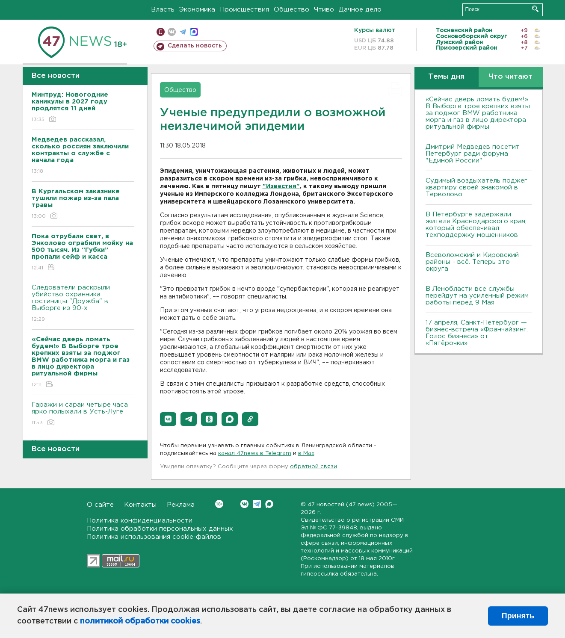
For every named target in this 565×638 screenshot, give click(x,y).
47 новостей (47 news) (341, 504)
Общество (291, 9)
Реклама (181, 505)
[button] (168, 419)
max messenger (194, 32)
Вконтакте (219, 504)
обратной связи (313, 466)
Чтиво (324, 9)
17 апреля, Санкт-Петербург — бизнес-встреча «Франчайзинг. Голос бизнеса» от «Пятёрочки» (477, 333)
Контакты (140, 505)
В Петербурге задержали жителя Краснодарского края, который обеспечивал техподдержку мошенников (476, 225)
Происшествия (244, 9)
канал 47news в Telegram (254, 453)
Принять (518, 615)
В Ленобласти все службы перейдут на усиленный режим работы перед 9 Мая (477, 295)
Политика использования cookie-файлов (154, 537)
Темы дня (446, 77)
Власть (163, 9)
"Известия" (281, 186)
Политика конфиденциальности (139, 520)
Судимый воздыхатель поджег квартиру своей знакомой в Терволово (476, 187)
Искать (535, 9)
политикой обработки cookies (140, 621)
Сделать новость (195, 45)
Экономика (197, 9)
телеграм (183, 32)
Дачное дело (360, 9)
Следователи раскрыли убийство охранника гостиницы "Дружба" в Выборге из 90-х (83, 304)
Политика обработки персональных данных (160, 529)
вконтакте (172, 32)
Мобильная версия (161, 32)
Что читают (510, 77)
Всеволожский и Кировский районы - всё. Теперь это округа (472, 262)
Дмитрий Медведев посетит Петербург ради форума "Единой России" (473, 153)
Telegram (257, 504)
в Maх (306, 453)
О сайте (100, 505)
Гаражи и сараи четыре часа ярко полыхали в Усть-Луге (83, 414)
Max (269, 504)
